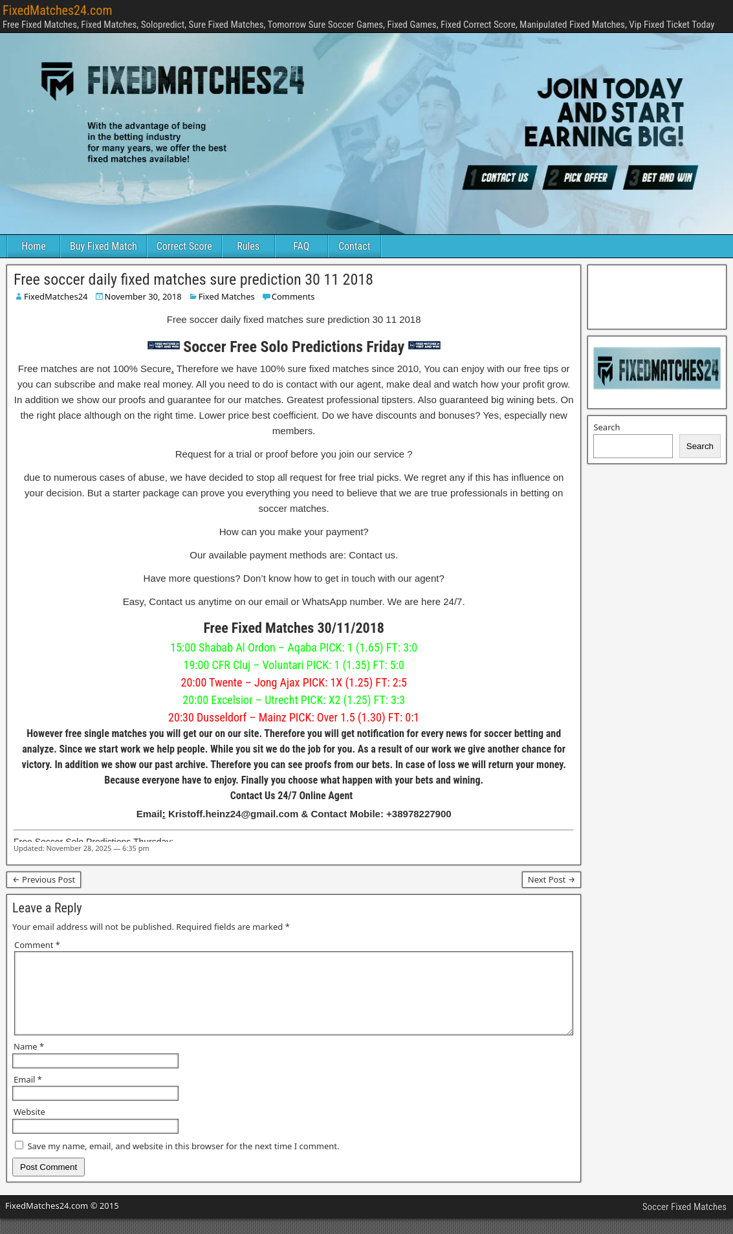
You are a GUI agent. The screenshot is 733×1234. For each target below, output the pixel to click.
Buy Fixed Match (103, 246)
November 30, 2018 (143, 296)
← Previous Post (43, 879)
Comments (293, 296)
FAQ (301, 246)
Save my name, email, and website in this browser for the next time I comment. (183, 1161)
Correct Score (184, 246)
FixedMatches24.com (57, 10)
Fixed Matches (227, 296)
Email (28, 1095)
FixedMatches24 (56, 296)
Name (29, 1062)
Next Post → (552, 879)
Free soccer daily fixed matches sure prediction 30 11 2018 (193, 279)
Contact (354, 246)
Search (606, 427)
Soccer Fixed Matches (684, 1222)
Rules (248, 246)
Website (29, 1127)
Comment (37, 945)
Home (33, 246)
